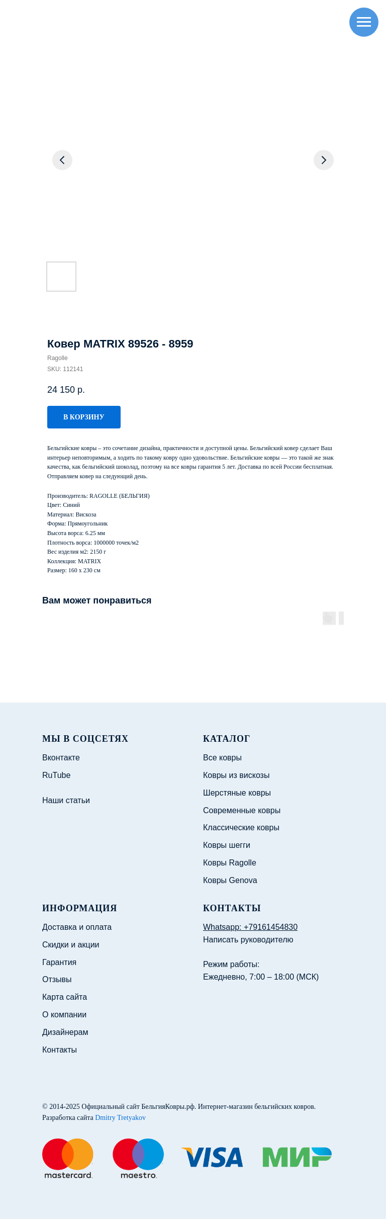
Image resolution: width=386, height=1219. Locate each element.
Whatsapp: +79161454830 (250, 927)
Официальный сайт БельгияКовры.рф (138, 1106)
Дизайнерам (65, 1032)
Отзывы (57, 979)
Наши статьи (66, 800)
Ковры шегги (226, 845)
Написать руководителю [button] (248, 939)
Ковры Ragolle (229, 862)
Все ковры (222, 757)
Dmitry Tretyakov (120, 1117)
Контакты (59, 1050)
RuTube (56, 775)
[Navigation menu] (364, 22)
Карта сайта (64, 997)
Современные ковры (241, 810)
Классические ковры (241, 827)
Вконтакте (61, 757)
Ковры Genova (230, 880)
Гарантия (59, 962)
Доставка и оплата (77, 927)
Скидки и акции (71, 944)
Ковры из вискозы (236, 775)
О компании (64, 1014)
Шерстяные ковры (237, 793)
